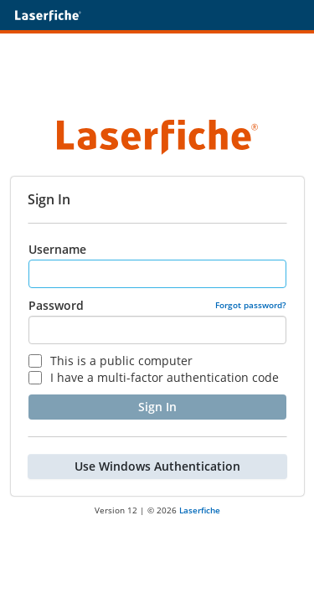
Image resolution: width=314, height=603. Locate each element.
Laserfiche (199, 510)
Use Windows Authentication (157, 466)
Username (57, 249)
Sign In (157, 407)
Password (56, 305)
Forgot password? (250, 305)
